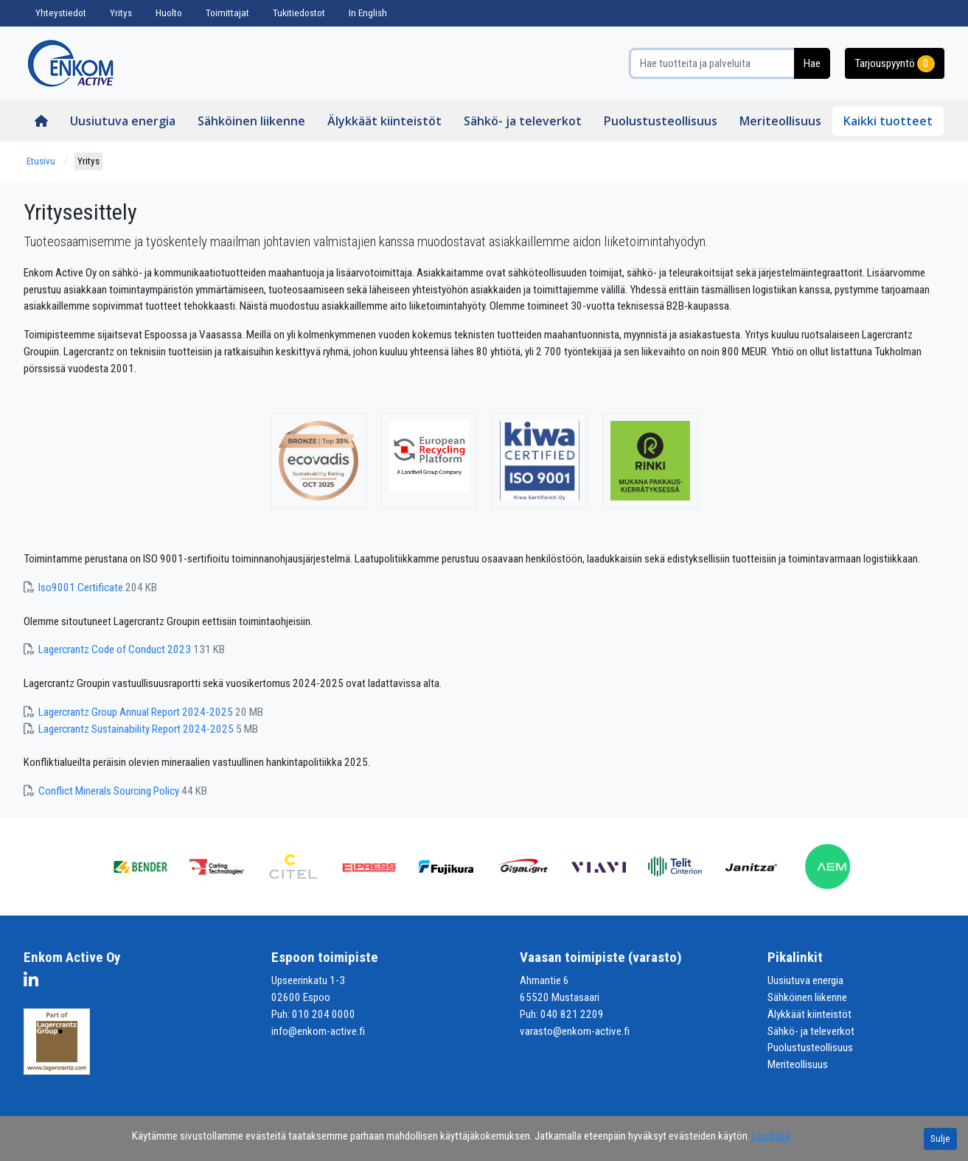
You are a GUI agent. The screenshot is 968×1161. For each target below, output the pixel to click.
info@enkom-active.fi (318, 1031)
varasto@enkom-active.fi (575, 1031)
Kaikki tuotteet (888, 121)
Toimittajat (227, 12)
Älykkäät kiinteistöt (384, 121)
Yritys (121, 12)
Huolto (169, 12)
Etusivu (41, 161)
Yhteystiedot (60, 12)
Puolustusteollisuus (660, 121)
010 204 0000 (323, 1014)
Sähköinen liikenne (251, 121)
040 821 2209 (572, 1014)
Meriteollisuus (780, 121)
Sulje (940, 1138)
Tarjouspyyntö (894, 63)
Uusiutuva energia (122, 121)
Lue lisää (771, 1136)
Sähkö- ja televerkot (523, 121)
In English (368, 12)
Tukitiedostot (299, 12)
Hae (812, 63)
